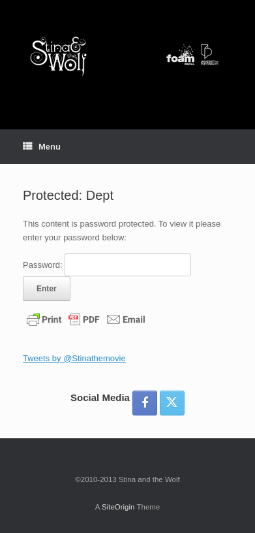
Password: (107, 265)
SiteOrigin (118, 507)
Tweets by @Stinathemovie (74, 358)
